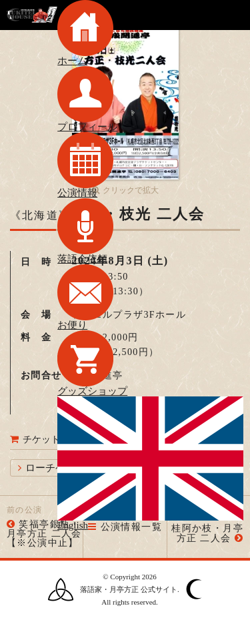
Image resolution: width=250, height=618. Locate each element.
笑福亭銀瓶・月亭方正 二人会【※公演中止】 (44, 533)
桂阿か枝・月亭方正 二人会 (207, 533)
